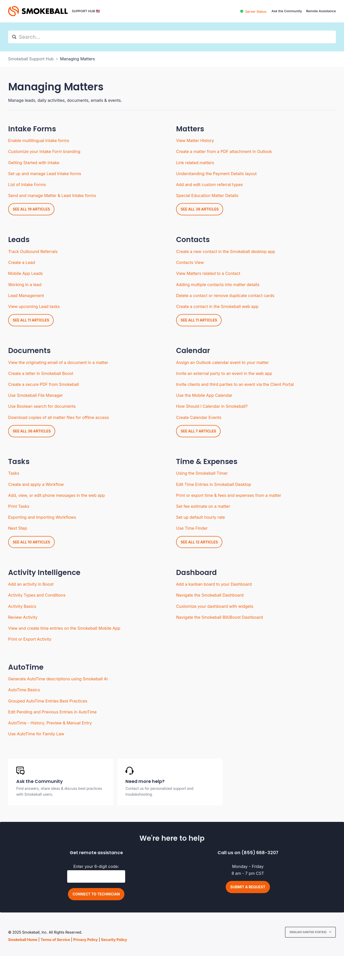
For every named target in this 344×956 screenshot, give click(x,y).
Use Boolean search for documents (42, 406)
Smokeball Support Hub (31, 58)
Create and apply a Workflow (36, 484)
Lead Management (26, 295)
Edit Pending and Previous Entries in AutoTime (52, 711)
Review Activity (22, 617)
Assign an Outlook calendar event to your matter (222, 362)
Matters (190, 129)
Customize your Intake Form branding (44, 151)
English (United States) (308, 932)
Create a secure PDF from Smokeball (43, 384)
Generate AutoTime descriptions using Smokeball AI (58, 678)
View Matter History (195, 140)
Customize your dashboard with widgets (214, 606)
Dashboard (196, 573)
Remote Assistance (321, 11)
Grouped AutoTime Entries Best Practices (47, 701)
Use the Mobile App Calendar (204, 395)
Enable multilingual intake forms (38, 140)
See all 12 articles (199, 542)
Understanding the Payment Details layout (216, 173)
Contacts (193, 240)
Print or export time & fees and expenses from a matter (228, 495)
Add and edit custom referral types (209, 184)
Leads (19, 240)
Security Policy (114, 939)
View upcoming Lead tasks (34, 306)
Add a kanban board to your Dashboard (214, 584)
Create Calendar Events (198, 417)
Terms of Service (55, 939)
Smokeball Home (22, 939)
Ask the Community (286, 11)
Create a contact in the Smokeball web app (217, 306)
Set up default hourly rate (200, 517)
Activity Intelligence (44, 573)
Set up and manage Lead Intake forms (44, 173)
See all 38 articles (200, 209)
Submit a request (247, 887)
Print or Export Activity (29, 639)
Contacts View (190, 262)
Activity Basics (22, 606)
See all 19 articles (31, 209)
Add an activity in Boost (30, 584)
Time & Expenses (206, 462)
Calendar (193, 351)
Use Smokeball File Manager (35, 395)
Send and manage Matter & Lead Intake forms (52, 195)
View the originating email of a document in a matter (58, 362)
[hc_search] (172, 37)
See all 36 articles (32, 431)
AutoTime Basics (24, 689)
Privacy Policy (85, 939)
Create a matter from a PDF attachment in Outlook (224, 151)
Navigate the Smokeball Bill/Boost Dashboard (219, 617)
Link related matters (195, 162)
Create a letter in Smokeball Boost (40, 373)
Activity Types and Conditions (36, 595)
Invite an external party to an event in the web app (224, 373)
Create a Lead (21, 262)
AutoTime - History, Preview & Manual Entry (50, 722)
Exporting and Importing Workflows (42, 517)
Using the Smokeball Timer (202, 473)
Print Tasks (18, 506)
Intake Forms (32, 129)
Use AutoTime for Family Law (36, 733)
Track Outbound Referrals (33, 251)
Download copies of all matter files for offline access (58, 417)
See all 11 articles (31, 320)
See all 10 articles (31, 542)
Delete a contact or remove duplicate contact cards (225, 295)
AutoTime (26, 667)
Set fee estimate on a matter (203, 506)
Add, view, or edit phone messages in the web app (56, 495)
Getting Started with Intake (33, 162)
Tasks (19, 462)
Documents (29, 351)
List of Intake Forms (27, 184)
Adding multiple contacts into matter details (217, 284)
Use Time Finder (192, 528)
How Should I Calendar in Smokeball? (212, 406)
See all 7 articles (198, 431)
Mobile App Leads (25, 273)
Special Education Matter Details (207, 195)
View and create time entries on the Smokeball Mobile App (64, 628)
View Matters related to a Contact (208, 273)
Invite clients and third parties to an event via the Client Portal (235, 384)
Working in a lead (24, 284)
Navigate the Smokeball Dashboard (209, 595)
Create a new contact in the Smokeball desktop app (225, 251)
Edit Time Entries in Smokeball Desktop (213, 484)
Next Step (17, 528)
